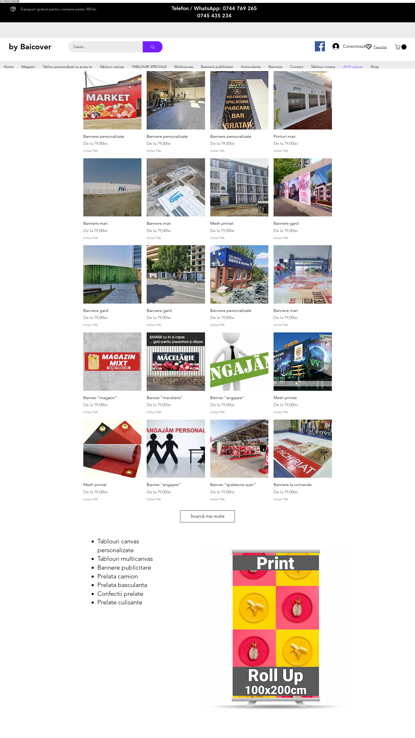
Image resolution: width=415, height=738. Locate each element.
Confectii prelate (120, 593)
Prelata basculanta (122, 585)
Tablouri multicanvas (125, 558)
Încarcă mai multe (207, 516)
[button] (401, 47)
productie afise (268, 42)
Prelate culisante (119, 602)
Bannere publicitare (124, 567)
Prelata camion (117, 576)
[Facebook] (320, 46)
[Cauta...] (102, 46)
